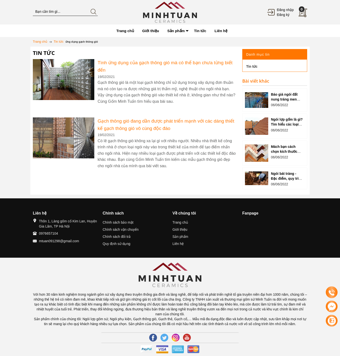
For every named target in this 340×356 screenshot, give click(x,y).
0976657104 (48, 233)
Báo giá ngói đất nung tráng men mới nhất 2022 (284, 99)
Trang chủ (180, 222)
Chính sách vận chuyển (121, 229)
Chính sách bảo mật (118, 222)
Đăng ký (283, 15)
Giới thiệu (179, 229)
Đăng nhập (285, 10)
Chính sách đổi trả (117, 237)
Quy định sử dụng (116, 244)
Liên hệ (178, 244)
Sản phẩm (180, 237)
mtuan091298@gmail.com (59, 241)
